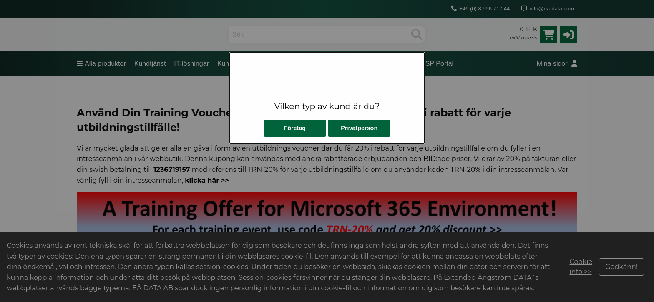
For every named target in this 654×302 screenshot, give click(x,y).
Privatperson (359, 128)
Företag (295, 128)
